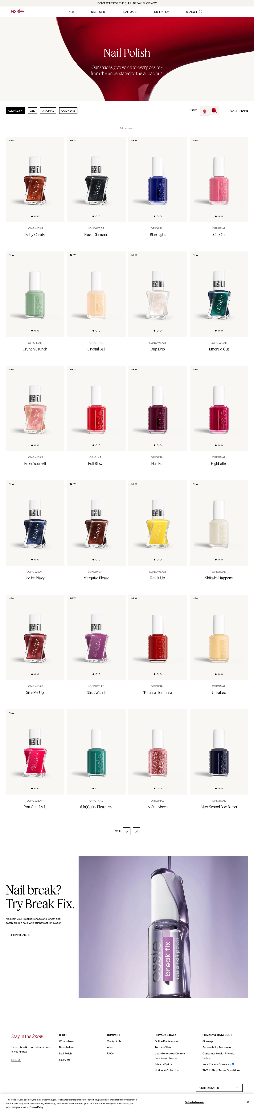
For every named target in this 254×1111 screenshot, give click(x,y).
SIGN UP (16, 1060)
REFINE (244, 110)
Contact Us (114, 1041)
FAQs (110, 1053)
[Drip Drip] (157, 346)
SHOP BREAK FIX (20, 935)
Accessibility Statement (217, 1047)
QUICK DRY (68, 110)
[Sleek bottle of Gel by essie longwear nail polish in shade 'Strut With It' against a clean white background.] (96, 630)
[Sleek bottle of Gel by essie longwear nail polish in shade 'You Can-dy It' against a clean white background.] (35, 744)
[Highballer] (219, 460)
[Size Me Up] (35, 689)
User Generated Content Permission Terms (170, 1056)
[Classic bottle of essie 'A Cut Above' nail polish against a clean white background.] (157, 744)
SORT (233, 110)
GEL (32, 110)
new (71, 11)
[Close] (248, 1102)
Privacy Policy (163, 1064)
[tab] (32, 216)
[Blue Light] (157, 232)
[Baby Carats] (35, 232)
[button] (126, 831)
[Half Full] (157, 460)
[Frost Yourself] (35, 460)
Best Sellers (66, 1047)
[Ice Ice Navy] (35, 575)
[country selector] (219, 1088)
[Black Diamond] (96, 232)
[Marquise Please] (96, 575)
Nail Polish (65, 1053)
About (111, 1047)
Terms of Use (163, 1047)
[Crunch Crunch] (35, 346)
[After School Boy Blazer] (219, 804)
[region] (127, 1102)
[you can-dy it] (35, 804)
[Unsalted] (219, 689)
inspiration (162, 11)
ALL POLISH (15, 110)
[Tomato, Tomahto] (157, 689)
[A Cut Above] (157, 804)
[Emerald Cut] (219, 346)
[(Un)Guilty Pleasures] (96, 804)
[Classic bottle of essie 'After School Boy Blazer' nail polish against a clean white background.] (219, 744)
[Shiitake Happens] (219, 575)
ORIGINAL (48, 110)
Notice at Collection (167, 1070)
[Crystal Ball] (96, 346)
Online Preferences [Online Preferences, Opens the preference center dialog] (194, 1102)
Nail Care (65, 1059)
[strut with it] (96, 689)
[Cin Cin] (219, 232)
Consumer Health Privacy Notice (218, 1056)
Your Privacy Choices (216, 1064)
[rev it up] (157, 575)
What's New (66, 1041)
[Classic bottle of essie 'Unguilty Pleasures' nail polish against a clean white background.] (96, 744)
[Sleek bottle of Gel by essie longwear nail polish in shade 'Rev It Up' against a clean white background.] (157, 515)
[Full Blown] (96, 460)
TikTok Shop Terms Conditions (221, 1070)
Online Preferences (166, 1041)
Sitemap (208, 1041)
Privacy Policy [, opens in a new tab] (36, 1107)
